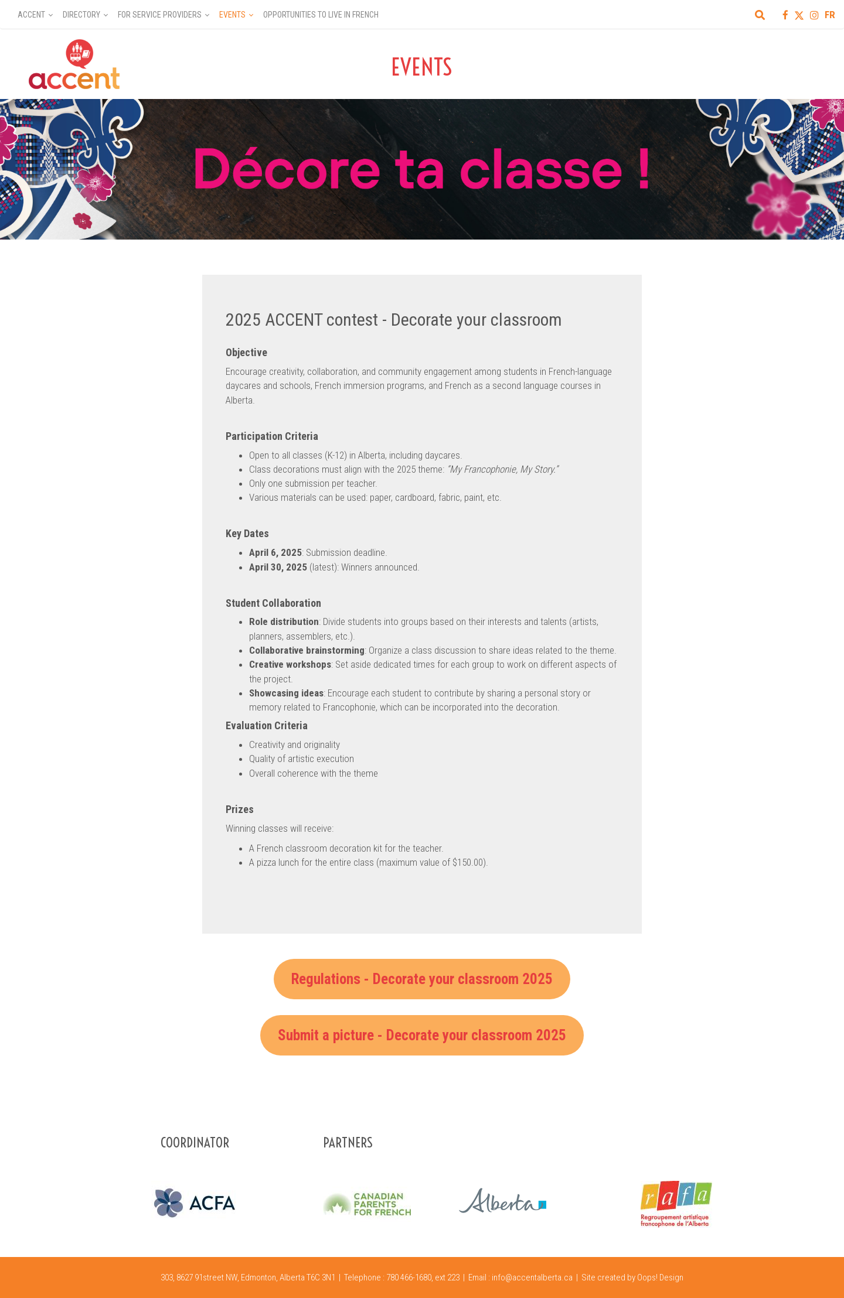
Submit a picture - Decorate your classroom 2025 (422, 1035)
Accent (31, 14)
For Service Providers (160, 14)
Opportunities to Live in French (321, 14)
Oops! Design (660, 1277)
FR (830, 15)
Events (232, 14)
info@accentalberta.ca (532, 1277)
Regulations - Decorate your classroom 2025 (422, 979)
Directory (81, 14)
